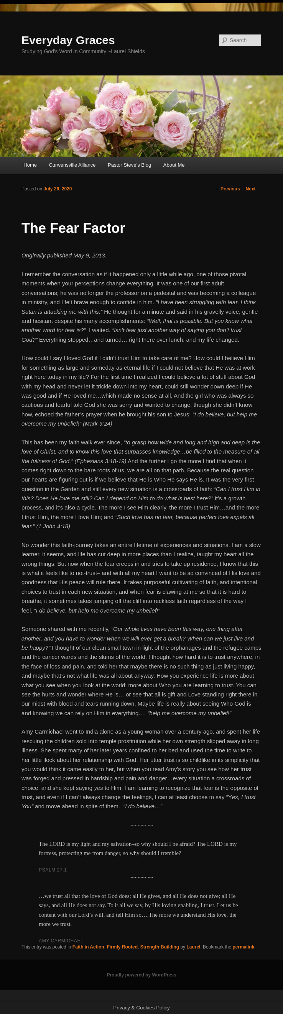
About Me (174, 165)
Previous (227, 189)
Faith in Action (88, 947)
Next (254, 189)
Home (30, 165)
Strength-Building (159, 947)
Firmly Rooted (122, 947)
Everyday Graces (68, 40)
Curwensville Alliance (72, 165)
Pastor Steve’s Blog (129, 165)
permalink (243, 947)
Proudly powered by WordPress (141, 975)
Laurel (193, 947)
